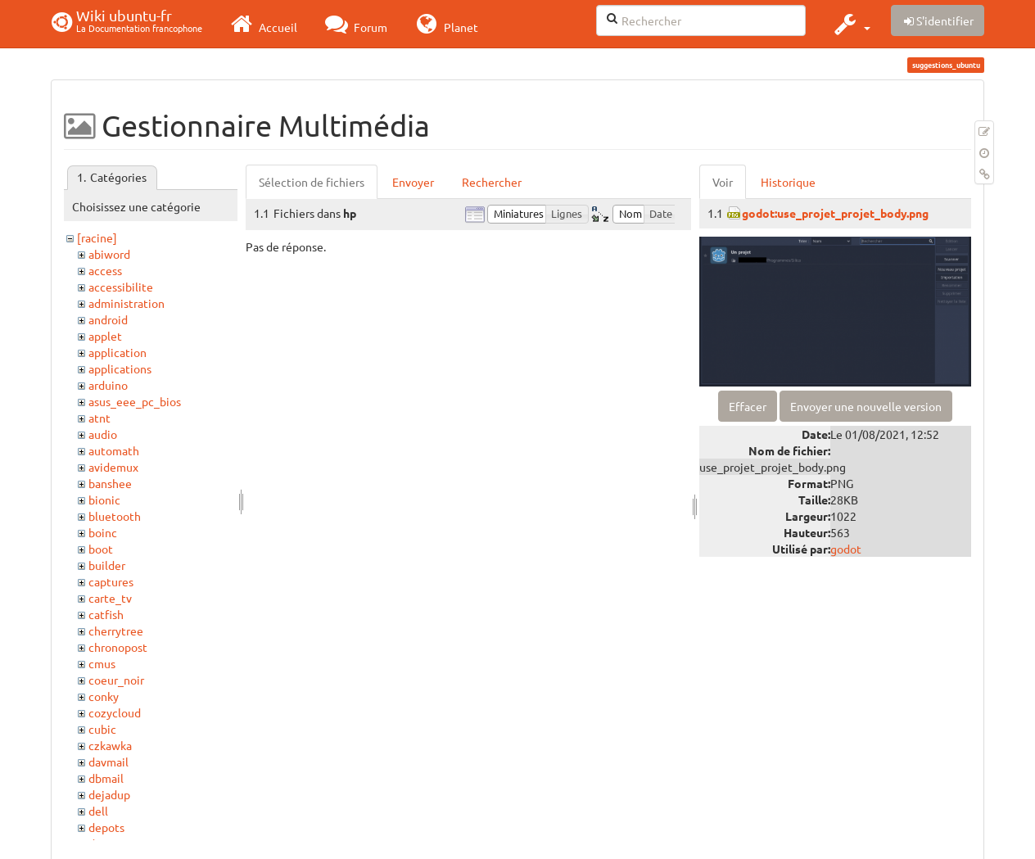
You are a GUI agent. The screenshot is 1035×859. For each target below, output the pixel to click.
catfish (106, 614)
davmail (108, 761)
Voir (722, 181)
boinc (102, 532)
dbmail (106, 778)
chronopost (117, 647)
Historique (788, 181)
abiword (109, 253)
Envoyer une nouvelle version (866, 406)
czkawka (110, 745)
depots (106, 827)
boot (100, 548)
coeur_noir (116, 679)
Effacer (747, 406)
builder (106, 565)
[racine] (97, 237)
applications (119, 368)
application (117, 352)
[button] (850, 23)
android (108, 319)
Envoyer (413, 181)
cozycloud (114, 712)
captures (110, 581)
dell (98, 810)
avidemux (113, 466)
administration (126, 303)
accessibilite (120, 286)
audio (102, 434)
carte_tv (110, 597)
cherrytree (115, 630)
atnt (99, 417)
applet (105, 335)
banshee (110, 483)
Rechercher (492, 181)
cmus (101, 663)
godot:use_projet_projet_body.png (835, 213)
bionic (104, 499)
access (105, 270)
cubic (102, 728)
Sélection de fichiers (311, 181)
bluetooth (114, 516)
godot (845, 548)
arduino (108, 385)
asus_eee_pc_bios (134, 401)
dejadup (109, 794)
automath (113, 450)
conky (103, 696)
